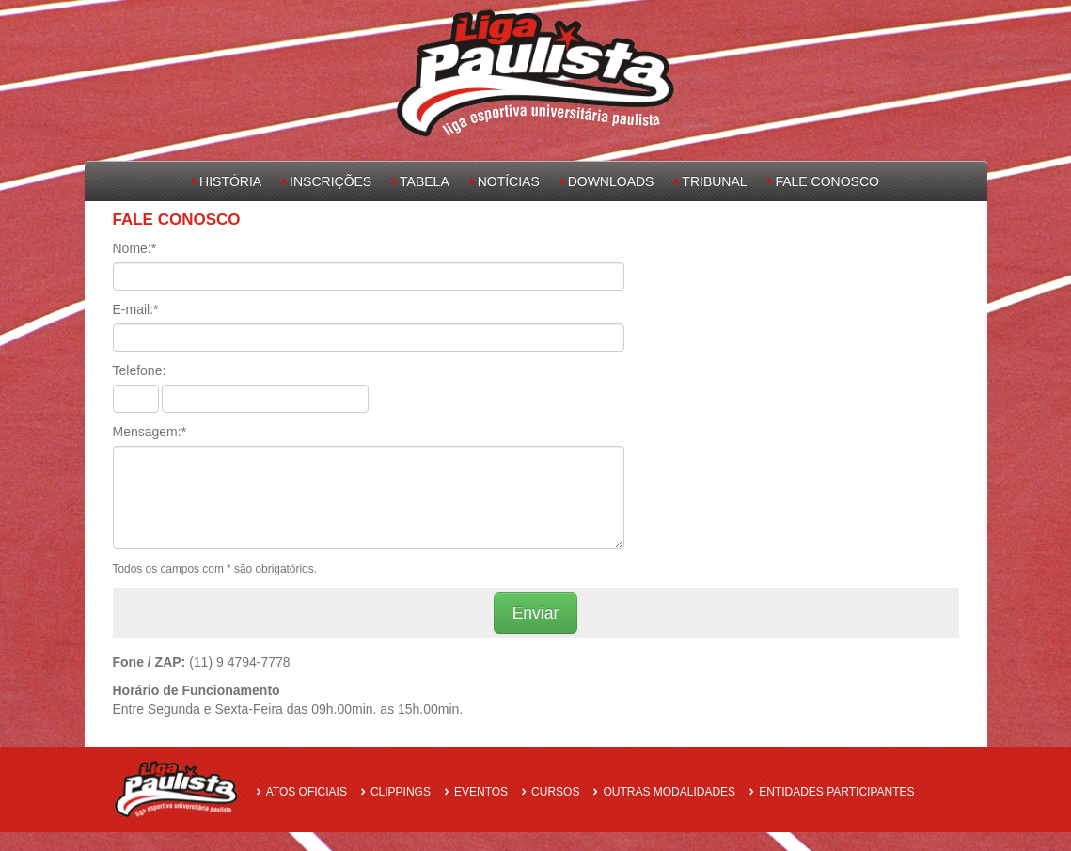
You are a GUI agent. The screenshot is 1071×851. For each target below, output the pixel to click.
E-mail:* (136, 309)
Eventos (481, 791)
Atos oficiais (306, 791)
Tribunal (714, 181)
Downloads (611, 181)
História (230, 181)
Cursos (555, 791)
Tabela (424, 181)
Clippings (400, 791)
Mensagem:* (150, 431)
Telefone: (139, 370)
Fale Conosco (826, 181)
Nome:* (135, 248)
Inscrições (330, 181)
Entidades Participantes (836, 791)
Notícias (509, 181)
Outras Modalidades (669, 791)
